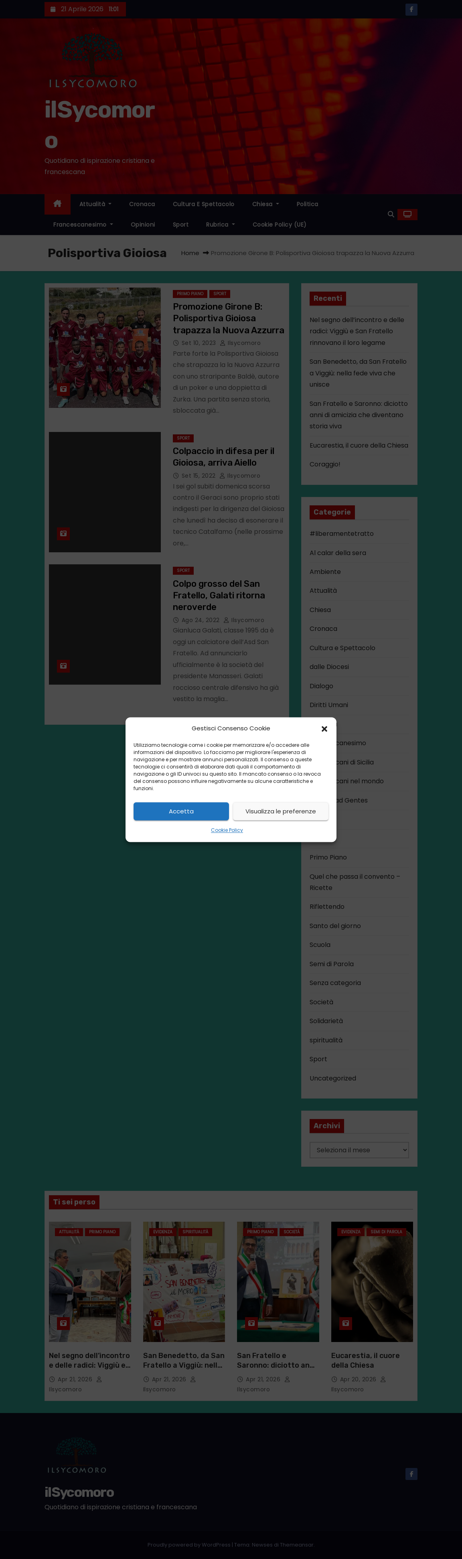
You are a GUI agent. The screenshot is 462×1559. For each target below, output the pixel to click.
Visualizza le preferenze (280, 811)
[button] (324, 728)
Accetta (181, 811)
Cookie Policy (227, 830)
